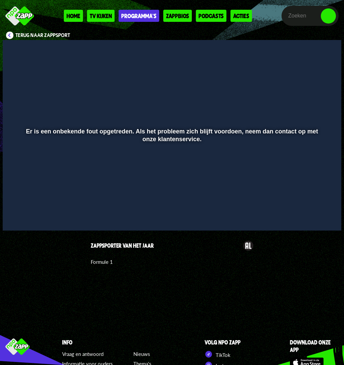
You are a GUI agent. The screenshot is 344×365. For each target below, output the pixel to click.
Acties (241, 16)
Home (73, 16)
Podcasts (211, 16)
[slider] (171, 201)
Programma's (139, 16)
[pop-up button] (313, 215)
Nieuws (141, 354)
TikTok (217, 354)
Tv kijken (101, 16)
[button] (16, 215)
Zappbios (177, 16)
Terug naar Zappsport (42, 35)
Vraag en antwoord (82, 354)
